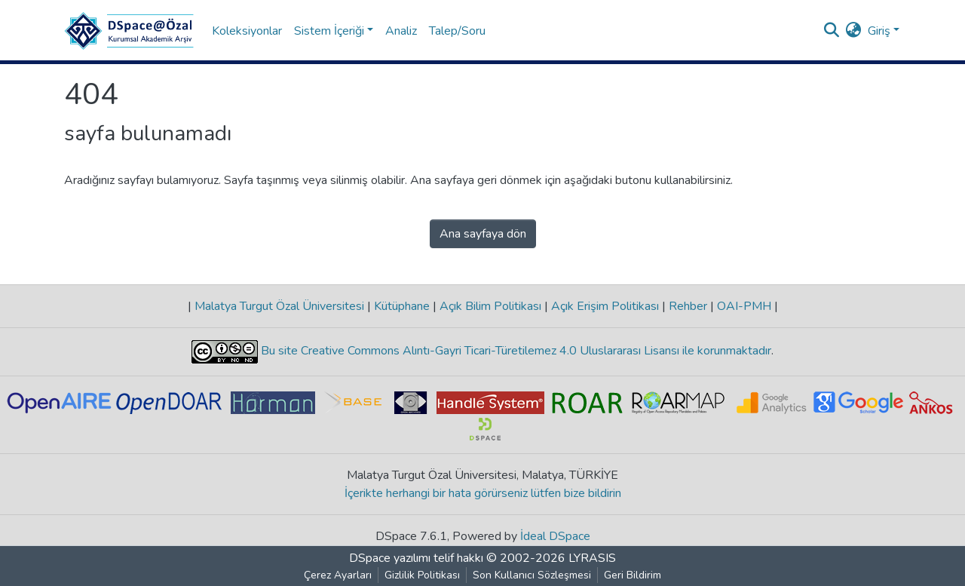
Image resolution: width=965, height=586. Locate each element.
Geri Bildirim (632, 575)
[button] (853, 31)
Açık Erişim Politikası (605, 306)
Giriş (879, 31)
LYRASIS (592, 558)
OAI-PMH (744, 306)
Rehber (688, 306)
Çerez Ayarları (338, 575)
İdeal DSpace (555, 536)
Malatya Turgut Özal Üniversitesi (279, 306)
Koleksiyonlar (247, 31)
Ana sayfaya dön (483, 234)
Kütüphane (402, 306)
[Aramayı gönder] (832, 31)
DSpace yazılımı (389, 558)
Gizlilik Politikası (422, 575)
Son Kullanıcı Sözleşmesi (532, 575)
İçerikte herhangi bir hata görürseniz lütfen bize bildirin (483, 493)
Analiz (401, 31)
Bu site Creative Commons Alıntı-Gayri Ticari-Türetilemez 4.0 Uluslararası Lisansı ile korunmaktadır (514, 351)
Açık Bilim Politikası (490, 306)
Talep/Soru (457, 31)
